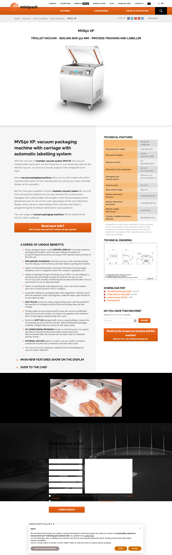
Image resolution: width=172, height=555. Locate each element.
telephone (44, 490)
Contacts (139, 3)
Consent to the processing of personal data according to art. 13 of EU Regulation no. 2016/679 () (92, 497)
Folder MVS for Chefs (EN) (118, 294)
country (43, 478)
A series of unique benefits (42, 244)
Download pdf (113, 300)
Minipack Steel (99, 3)
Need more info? (52, 227)
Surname (43, 467)
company (43, 472)
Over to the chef (33, 367)
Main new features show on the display (52, 359)
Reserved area (124, 3)
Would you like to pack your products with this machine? (130, 334)
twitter (132, 18)
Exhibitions (65, 3)
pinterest (139, 18)
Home (17, 18)
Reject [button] (120, 548)
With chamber (40, 18)
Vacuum (27, 18)
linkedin (142, 18)
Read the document (107, 501)
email (41, 484)
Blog (112, 3)
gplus (135, 18)
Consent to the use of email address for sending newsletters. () (83, 501)
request (89, 455)
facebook (128, 18)
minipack (81, 4)
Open (135, 321)
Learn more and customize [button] (45, 548)
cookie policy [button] (89, 536)
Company (52, 3)
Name (41, 461)
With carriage (57, 18)
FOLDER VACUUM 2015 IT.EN (119, 291)
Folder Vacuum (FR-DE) (117, 297)
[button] (140, 528)
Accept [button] (135, 548)
